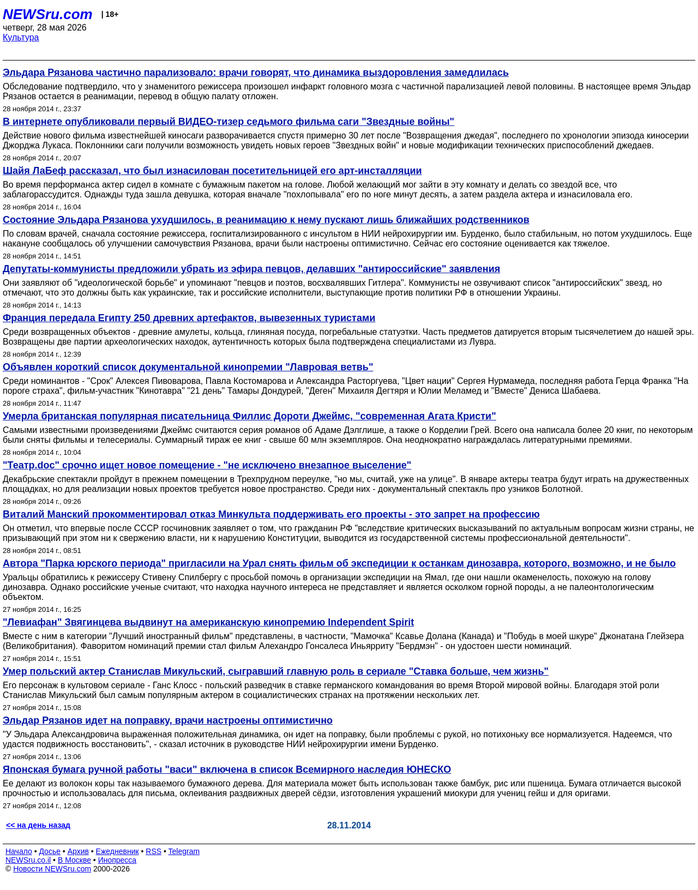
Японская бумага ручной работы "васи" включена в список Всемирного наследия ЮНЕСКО (227, 769)
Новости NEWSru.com (52, 868)
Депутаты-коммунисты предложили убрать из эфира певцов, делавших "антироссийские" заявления (251, 268)
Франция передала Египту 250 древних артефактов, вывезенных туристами (189, 317)
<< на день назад (38, 825)
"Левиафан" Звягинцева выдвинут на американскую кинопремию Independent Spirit (208, 622)
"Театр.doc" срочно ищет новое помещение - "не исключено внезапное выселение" (207, 465)
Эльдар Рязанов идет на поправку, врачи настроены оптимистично (168, 720)
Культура (21, 37)
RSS (153, 851)
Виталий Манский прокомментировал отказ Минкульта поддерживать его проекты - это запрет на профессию (271, 514)
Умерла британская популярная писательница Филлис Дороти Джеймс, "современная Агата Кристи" (249, 416)
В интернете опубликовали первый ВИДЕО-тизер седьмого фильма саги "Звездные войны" (228, 121)
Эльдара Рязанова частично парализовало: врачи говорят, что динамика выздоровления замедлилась (256, 72)
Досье (50, 851)
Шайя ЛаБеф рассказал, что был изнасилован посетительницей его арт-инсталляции (212, 170)
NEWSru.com (48, 14)
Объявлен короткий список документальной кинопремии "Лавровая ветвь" (188, 367)
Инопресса (117, 860)
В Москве (74, 860)
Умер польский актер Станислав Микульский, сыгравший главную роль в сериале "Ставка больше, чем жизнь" (276, 671)
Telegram (184, 851)
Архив (78, 851)
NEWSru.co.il (28, 860)
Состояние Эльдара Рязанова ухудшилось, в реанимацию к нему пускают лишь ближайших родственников (266, 219)
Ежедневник (117, 851)
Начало (18, 851)
